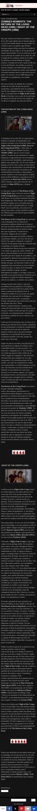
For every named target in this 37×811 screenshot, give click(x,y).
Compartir (4, 791)
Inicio (18, 800)
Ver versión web (18, 804)
